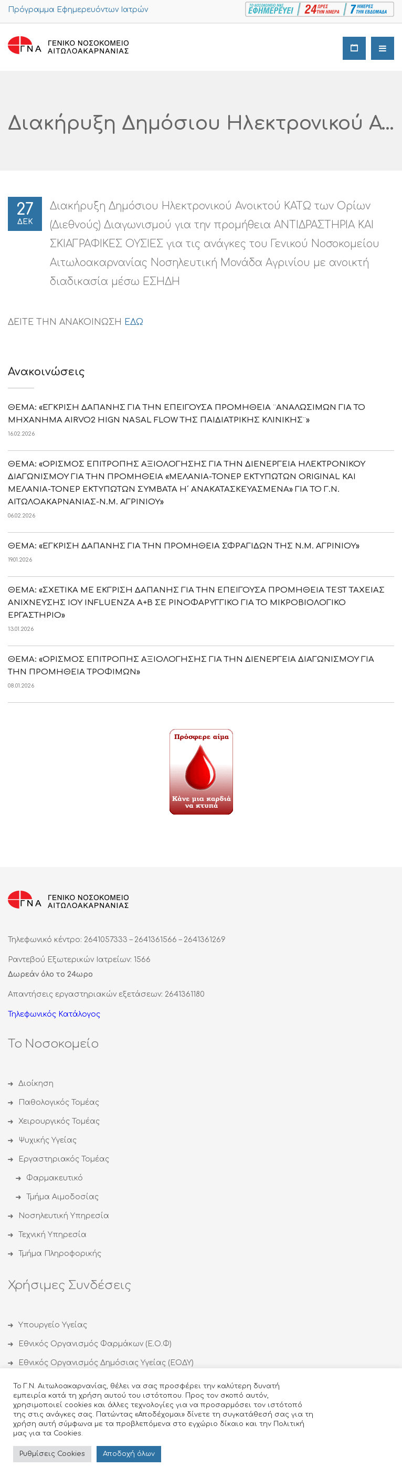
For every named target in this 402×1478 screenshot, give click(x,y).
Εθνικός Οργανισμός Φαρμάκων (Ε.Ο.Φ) (95, 1344)
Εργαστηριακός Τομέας (63, 1159)
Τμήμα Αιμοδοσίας (62, 1197)
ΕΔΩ (133, 322)
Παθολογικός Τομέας (58, 1102)
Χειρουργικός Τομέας (59, 1121)
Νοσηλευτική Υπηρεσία (63, 1216)
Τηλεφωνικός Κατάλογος (54, 1014)
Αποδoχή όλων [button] (129, 1454)
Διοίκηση (36, 1084)
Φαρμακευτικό (54, 1178)
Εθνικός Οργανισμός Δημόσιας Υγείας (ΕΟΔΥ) (106, 1363)
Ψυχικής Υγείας (47, 1140)
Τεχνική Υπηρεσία (52, 1235)
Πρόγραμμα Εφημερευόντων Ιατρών (78, 10)
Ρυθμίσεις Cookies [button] (52, 1454)
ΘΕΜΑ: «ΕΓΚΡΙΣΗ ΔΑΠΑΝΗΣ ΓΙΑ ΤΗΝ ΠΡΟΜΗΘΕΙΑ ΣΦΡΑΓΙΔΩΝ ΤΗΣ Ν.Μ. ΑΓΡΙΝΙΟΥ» (183, 546)
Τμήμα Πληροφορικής (59, 1254)
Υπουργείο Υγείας (52, 1325)
